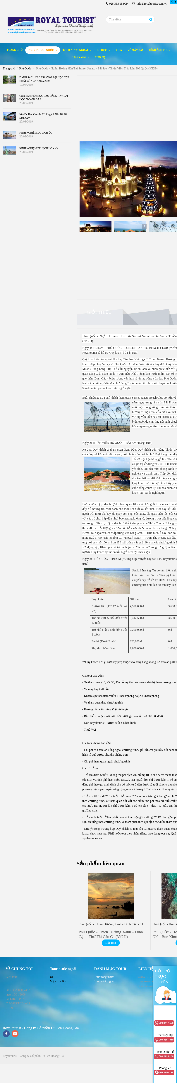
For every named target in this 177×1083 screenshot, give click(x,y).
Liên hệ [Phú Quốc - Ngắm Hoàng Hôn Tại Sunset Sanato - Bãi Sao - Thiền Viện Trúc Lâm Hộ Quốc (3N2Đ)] (100, 57)
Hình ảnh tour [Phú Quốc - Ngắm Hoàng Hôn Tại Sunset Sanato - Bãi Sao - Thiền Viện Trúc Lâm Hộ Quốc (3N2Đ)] (159, 50)
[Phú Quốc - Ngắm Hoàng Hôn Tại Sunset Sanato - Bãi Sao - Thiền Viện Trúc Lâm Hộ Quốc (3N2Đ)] (172, 2)
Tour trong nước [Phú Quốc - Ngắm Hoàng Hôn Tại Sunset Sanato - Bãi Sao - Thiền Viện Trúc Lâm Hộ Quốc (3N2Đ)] (41, 50)
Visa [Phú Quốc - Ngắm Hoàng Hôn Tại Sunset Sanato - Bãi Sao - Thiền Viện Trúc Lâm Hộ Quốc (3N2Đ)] (119, 50)
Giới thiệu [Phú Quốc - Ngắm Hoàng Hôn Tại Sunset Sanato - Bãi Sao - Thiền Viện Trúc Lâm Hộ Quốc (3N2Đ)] (99, 312)
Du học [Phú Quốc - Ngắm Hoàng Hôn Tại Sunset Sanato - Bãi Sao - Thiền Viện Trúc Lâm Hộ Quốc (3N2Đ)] (102, 50)
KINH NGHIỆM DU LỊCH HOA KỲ (38, 148)
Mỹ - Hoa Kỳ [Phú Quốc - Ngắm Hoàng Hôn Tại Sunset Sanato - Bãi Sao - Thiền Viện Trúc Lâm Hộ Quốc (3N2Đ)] (58, 981)
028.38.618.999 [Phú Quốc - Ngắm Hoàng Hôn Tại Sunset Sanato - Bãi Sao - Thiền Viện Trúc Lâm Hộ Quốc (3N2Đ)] (118, 3)
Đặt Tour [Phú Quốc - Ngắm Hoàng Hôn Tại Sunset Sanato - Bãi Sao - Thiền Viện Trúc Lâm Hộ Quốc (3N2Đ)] (110, 942)
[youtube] (15, 1034)
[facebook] (6, 1034)
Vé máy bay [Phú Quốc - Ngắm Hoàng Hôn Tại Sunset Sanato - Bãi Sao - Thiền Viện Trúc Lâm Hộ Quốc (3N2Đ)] (136, 50)
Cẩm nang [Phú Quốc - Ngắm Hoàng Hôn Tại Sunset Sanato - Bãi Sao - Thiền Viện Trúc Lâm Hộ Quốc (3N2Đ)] (79, 57)
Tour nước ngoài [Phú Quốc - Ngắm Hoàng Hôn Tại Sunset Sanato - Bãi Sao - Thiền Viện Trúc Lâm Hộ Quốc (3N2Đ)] (76, 50)
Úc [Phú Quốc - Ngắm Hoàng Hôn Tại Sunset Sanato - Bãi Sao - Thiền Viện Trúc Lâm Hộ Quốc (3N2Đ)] (51, 976)
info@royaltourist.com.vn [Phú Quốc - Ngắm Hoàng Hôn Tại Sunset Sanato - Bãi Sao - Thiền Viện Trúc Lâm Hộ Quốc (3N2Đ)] (149, 3)
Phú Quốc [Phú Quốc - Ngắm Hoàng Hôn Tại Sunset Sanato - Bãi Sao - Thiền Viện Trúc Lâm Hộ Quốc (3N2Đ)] (25, 68)
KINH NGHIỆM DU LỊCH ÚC (35, 132)
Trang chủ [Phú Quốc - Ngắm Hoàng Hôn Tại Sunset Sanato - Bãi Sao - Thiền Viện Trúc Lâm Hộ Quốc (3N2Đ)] (14, 50)
